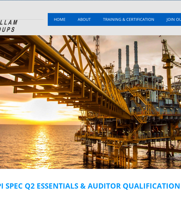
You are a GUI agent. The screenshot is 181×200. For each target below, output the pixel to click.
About (84, 19)
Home (60, 19)
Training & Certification (128, 19)
